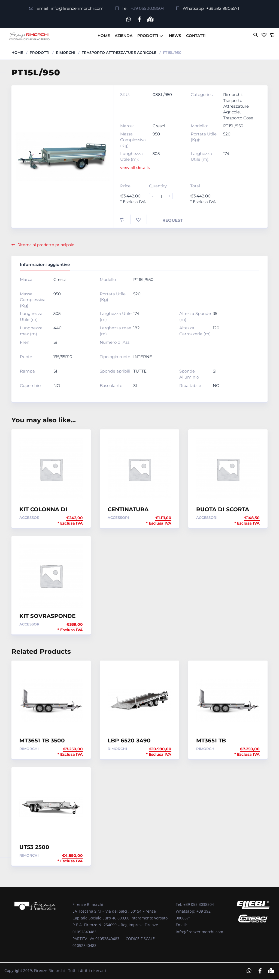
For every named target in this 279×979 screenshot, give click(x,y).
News (175, 35)
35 (215, 313)
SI (55, 371)
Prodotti (147, 35)
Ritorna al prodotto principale (42, 244)
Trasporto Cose (238, 117)
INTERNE (142, 356)
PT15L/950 (233, 125)
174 (226, 153)
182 (136, 327)
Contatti (195, 35)
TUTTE (140, 371)
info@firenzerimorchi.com (77, 8)
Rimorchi (65, 52)
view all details (135, 167)
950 (156, 134)
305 (156, 153)
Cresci (159, 125)
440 (57, 327)
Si (55, 342)
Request (172, 220)
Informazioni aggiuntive (45, 264)
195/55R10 (62, 356)
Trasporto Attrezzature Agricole (119, 52)
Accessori (30, 517)
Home (104, 35)
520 (227, 134)
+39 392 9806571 (222, 8)
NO (56, 385)
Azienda (123, 35)
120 (216, 327)
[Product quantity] (163, 196)
